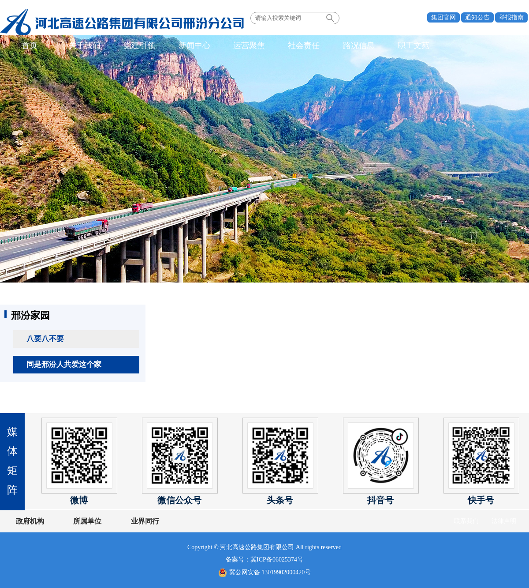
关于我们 (81, 45)
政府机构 (30, 521)
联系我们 (466, 521)
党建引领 (133, 45)
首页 (29, 45)
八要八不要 (45, 339)
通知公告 (477, 17)
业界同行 (140, 521)
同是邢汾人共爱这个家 (63, 364)
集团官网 (443, 17)
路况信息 (343, 45)
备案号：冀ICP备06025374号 (264, 559)
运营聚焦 (238, 45)
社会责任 (291, 45)
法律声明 (504, 521)
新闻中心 (186, 45)
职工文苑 (396, 45)
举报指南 (511, 17)
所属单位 (85, 521)
